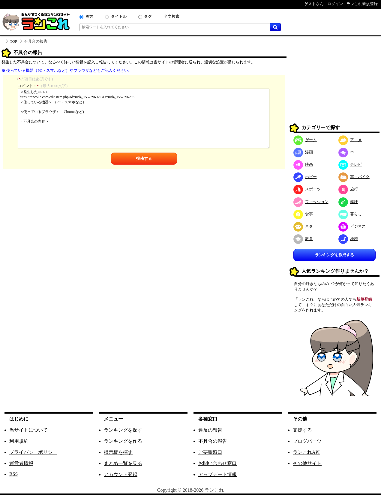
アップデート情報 (217, 474)
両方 (89, 16)
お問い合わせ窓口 (217, 463)
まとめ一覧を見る (123, 463)
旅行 (348, 189)
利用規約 (18, 441)
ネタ (303, 226)
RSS (13, 474)
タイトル (119, 16)
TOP (13, 41)
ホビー (305, 177)
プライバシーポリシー (33, 452)
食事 (303, 214)
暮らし (350, 214)
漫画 (303, 152)
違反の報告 (210, 430)
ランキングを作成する (334, 255)
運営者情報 (21, 463)
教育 (303, 238)
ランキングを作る (123, 441)
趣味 (348, 201)
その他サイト (307, 463)
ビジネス (352, 226)
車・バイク (354, 177)
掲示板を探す (118, 452)
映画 (303, 164)
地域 (348, 238)
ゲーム (305, 140)
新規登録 (364, 299)
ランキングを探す (123, 430)
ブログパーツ (307, 441)
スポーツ (307, 189)
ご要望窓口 (210, 452)
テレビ (350, 164)
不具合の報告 (212, 441)
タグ (148, 16)
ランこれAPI (306, 452)
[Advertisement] (335, 85)
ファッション (310, 201)
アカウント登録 (120, 474)
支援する (302, 430)
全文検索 (171, 16)
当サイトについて (28, 430)
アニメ (350, 140)
